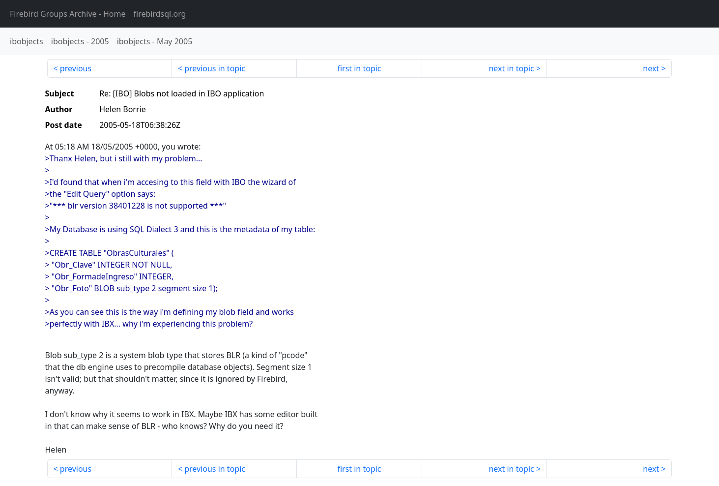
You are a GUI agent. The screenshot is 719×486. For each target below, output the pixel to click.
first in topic (359, 68)
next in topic (511, 68)
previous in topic (214, 68)
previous (75, 68)
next (651, 68)
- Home (68, 13)
